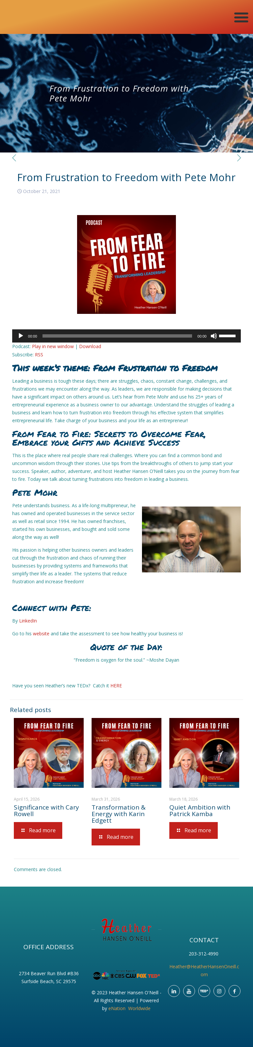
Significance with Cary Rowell (46, 810)
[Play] (20, 336)
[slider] (117, 336)
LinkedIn (28, 621)
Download (90, 346)
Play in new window (53, 346)
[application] (126, 336)
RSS (39, 354)
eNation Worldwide (129, 1008)
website (41, 633)
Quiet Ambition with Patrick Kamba (199, 810)
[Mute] (214, 336)
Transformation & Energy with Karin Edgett (119, 814)
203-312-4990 (204, 954)
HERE (116, 685)
